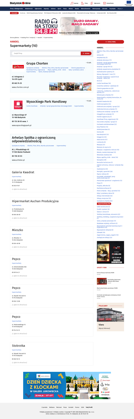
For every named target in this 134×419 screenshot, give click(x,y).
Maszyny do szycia (103, 147)
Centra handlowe (31, 106)
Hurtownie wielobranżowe (105, 124)
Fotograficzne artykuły (104, 114)
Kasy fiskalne (101, 127)
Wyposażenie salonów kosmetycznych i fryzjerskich (109, 226)
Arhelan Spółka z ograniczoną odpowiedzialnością (34, 139)
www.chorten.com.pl (20, 87)
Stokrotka (18, 345)
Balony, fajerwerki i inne (105, 74)
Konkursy (22, 13)
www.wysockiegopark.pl (21, 125)
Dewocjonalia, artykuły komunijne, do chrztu (109, 98)
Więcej (120, 8)
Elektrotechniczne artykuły (105, 109)
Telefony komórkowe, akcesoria (107, 214)
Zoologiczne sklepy (103, 237)
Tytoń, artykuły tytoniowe (46, 72)
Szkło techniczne (102, 207)
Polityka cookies (59, 412)
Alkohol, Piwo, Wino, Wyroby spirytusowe (55, 68)
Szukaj (86, 53)
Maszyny (99, 145)
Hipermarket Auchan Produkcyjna (35, 201)
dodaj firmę (112, 42)
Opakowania (101, 169)
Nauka (77, 8)
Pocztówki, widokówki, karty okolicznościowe (106, 177)
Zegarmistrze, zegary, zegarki (106, 235)
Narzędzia (100, 160)
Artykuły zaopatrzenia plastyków (107, 69)
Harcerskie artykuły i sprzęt (106, 122)
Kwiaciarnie (101, 139)
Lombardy (100, 142)
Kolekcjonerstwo (102, 129)
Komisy (99, 132)
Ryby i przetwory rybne (76, 70)
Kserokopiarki (101, 134)
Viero (101, 325)
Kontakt (70, 407)
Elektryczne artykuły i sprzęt (106, 111)
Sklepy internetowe (103, 196)
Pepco (16, 259)
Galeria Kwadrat (23, 172)
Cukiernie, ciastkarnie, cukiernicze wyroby (108, 91)
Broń (98, 81)
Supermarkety (48, 37)
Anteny (99, 55)
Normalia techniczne (104, 162)
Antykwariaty (101, 57)
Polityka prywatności (46, 412)
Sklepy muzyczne (102, 198)
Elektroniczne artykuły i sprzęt (107, 106)
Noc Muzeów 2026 (111, 13)
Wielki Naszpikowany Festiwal (35, 13)
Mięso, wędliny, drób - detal (57, 70)
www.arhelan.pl (18, 160)
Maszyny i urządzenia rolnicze (106, 150)
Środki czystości (102, 209)
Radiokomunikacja (103, 188)
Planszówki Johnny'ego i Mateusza (86, 13)
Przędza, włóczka (102, 186)
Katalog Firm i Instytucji (28, 37)
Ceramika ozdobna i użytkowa (106, 86)
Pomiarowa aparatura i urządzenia (108, 180)
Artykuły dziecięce (103, 60)
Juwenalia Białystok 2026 (68, 13)
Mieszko (17, 230)
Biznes (71, 8)
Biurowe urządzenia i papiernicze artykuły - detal (108, 77)
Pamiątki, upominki (103, 171)
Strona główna (14, 37)
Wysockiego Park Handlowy (46, 102)
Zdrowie (104, 8)
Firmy (84, 3)
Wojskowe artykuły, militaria (106, 223)
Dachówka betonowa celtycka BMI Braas (114, 280)
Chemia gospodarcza (78, 68)
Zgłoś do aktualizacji (19, 189)
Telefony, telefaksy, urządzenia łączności (110, 217)
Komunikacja (108, 3)
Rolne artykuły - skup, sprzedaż (107, 191)
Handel (40, 37)
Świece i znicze (102, 212)
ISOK (82, 407)
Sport (59, 8)
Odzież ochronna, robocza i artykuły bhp (110, 165)
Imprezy (74, 3)
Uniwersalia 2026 (101, 13)
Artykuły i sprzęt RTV (103, 66)
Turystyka (112, 8)
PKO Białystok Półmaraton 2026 (52, 13)
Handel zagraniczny (103, 117)
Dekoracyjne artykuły (104, 95)
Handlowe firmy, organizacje (35, 70)
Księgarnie (100, 137)
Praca (65, 8)
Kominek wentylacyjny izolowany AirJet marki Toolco (109, 295)
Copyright (68, 412)
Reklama (51, 407)
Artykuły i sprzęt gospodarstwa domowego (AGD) (56, 106)
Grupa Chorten (37, 63)
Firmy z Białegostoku (16, 8)
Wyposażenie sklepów (104, 230)
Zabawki (99, 232)
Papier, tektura (101, 174)
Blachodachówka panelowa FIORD (107, 288)
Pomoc (77, 407)
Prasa (98, 183)
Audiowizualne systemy (104, 72)
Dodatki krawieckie (103, 101)
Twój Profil (89, 407)
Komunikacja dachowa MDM (105, 272)
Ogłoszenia (95, 3)
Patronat (59, 407)
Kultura (53, 8)
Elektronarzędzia (102, 104)
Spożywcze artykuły (32, 68)
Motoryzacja (96, 8)
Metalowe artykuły (103, 155)
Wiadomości (29, 8)
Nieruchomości (85, 8)
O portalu (44, 407)
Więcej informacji (104, 328)
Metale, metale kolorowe (105, 152)
